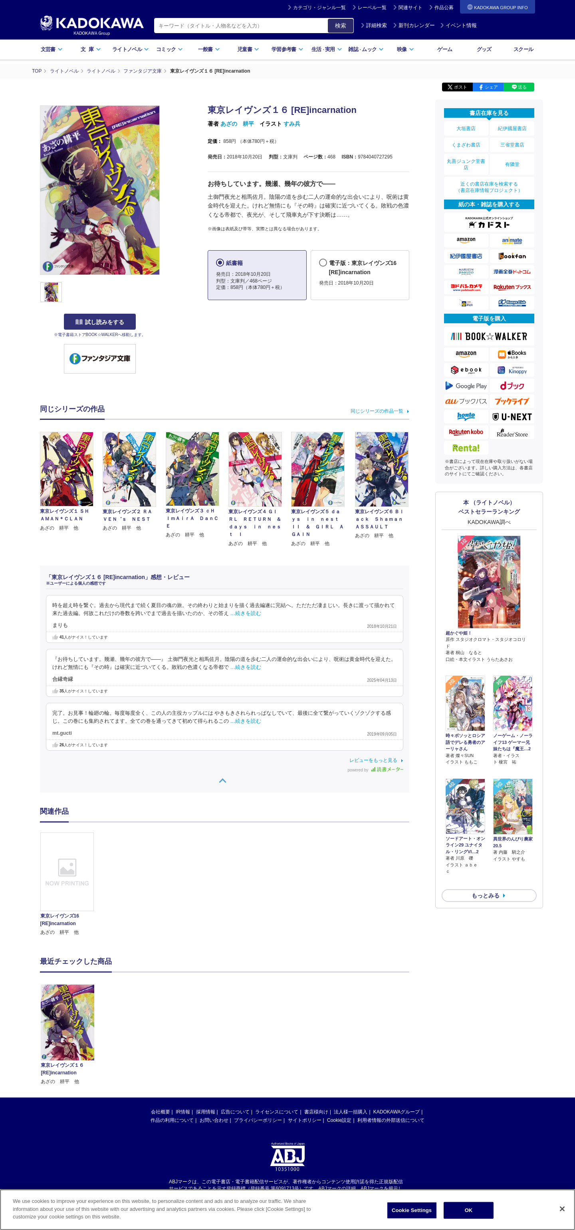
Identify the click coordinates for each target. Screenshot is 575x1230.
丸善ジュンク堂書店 (466, 164)
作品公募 (444, 7)
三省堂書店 (512, 145)
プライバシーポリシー (258, 1120)
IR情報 (183, 1112)
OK (469, 1210)
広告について (235, 1112)
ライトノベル (130, 49)
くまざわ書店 (466, 145)
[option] (71, 884)
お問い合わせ (214, 1120)
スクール (523, 49)
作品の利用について (172, 1120)
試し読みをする (99, 322)
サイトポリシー (304, 1120)
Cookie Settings (412, 1210)
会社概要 (160, 1112)
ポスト (460, 87)
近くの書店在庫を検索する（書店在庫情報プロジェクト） (489, 187)
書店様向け (316, 1112)
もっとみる (486, 874)
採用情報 (205, 1112)
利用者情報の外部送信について (390, 1120)
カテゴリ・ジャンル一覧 (319, 7)
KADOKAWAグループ (396, 1112)
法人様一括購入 (350, 1112)
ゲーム (444, 49)
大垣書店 (466, 128)
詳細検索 (374, 25)
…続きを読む (246, 613)
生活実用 (326, 49)
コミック (169, 49)
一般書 (209, 49)
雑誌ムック (366, 49)
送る (522, 87)
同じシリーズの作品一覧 (377, 411)
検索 (340, 25)
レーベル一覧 (372, 7)
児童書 (248, 49)
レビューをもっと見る (373, 760)
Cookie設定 (339, 1120)
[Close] (562, 1209)
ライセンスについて (276, 1112)
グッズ (484, 49)
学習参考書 (287, 49)
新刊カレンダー (414, 25)
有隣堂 (512, 164)
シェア (491, 87)
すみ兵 (292, 124)
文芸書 (52, 49)
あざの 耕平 (237, 124)
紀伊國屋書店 (512, 128)
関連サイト (410, 7)
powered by (375, 770)
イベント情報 (458, 25)
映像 (405, 49)
